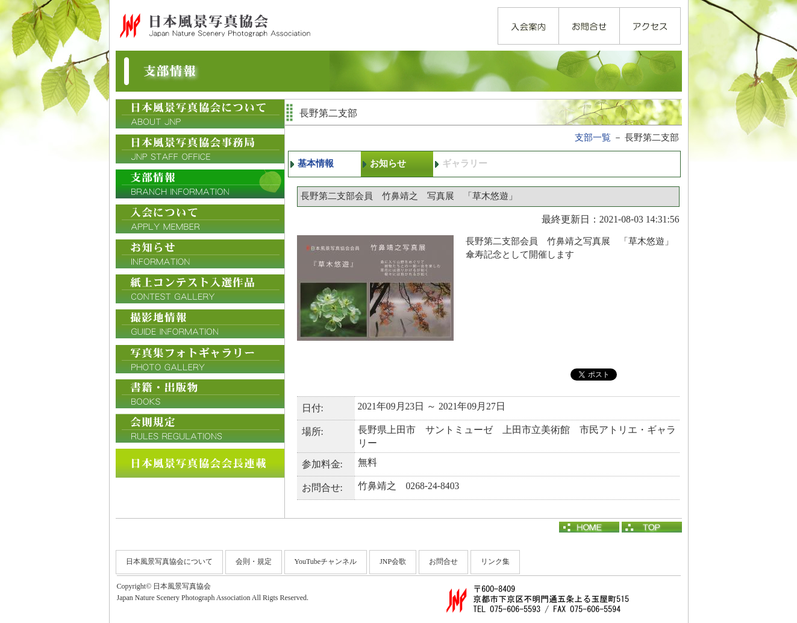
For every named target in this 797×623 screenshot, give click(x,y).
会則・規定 (254, 561)
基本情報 (316, 163)
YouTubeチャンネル (326, 561)
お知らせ (388, 163)
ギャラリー (464, 163)
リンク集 (495, 561)
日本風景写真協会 (214, 25)
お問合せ (443, 561)
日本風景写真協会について (169, 561)
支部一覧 (593, 137)
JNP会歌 (393, 561)
